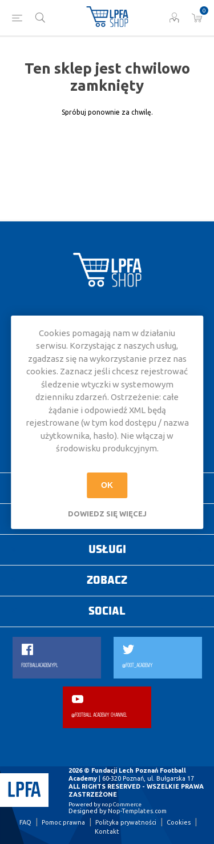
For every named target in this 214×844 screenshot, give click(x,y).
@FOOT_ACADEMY (137, 665)
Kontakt (107, 831)
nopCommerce (122, 804)
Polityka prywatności (125, 822)
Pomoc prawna (63, 822)
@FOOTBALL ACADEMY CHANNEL (99, 715)
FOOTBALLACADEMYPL (39, 665)
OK (107, 485)
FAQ (25, 822)
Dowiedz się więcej (107, 514)
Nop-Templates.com (137, 810)
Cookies (179, 822)
